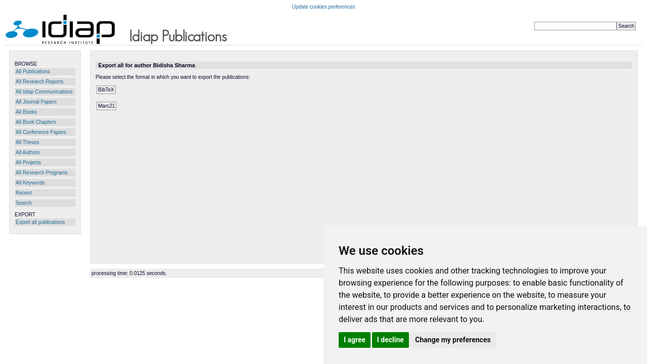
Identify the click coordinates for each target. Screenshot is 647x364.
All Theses (27, 142)
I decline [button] (390, 340)
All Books (26, 112)
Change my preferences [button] (452, 340)
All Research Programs (42, 172)
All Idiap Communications (44, 92)
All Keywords (30, 183)
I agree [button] (354, 340)
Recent (24, 193)
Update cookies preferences (323, 7)
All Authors (28, 152)
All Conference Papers (41, 132)
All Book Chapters (36, 122)
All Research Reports (39, 81)
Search (24, 203)
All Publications (33, 71)
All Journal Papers (36, 102)
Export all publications (40, 222)
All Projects (28, 162)
